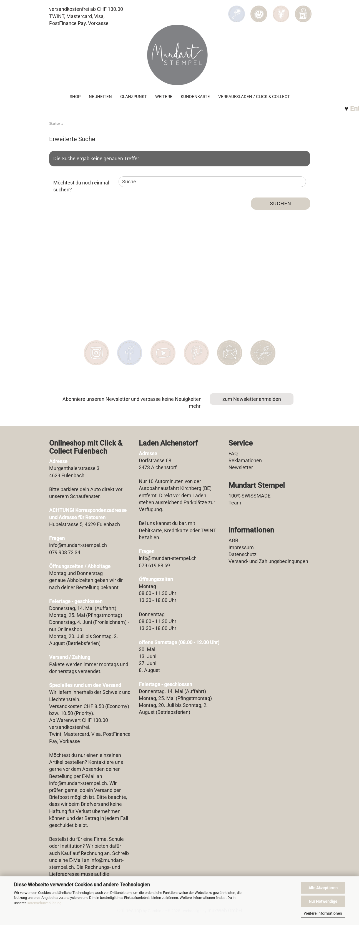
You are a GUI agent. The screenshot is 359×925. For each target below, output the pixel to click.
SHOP (75, 96)
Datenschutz (243, 554)
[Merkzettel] (281, 10)
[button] (259, 10)
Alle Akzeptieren (323, 888)
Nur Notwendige (323, 901)
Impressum (241, 547)
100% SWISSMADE (249, 496)
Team (235, 503)
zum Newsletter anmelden (251, 399)
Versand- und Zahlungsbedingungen (268, 561)
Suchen (280, 203)
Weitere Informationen (323, 913)
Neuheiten (100, 96)
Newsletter (241, 467)
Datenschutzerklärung (44, 903)
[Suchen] (236, 10)
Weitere (163, 96)
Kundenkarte (195, 96)
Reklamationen (245, 460)
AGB (233, 540)
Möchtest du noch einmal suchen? (81, 186)
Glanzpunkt (133, 96)
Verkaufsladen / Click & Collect (254, 96)
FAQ (233, 453)
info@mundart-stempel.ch (78, 783)
